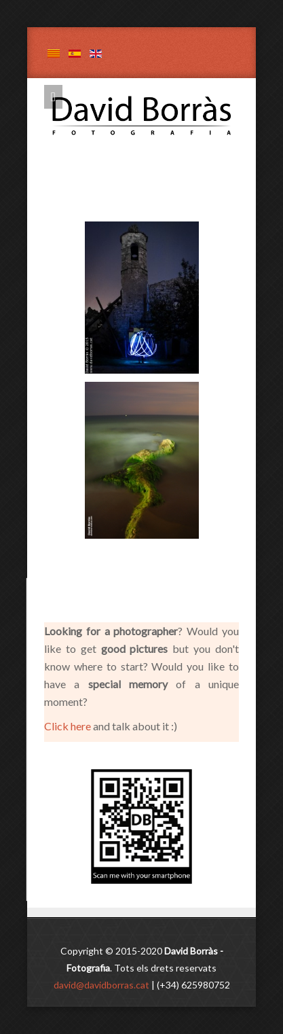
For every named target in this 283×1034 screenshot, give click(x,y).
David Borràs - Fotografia (152, 92)
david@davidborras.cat (101, 985)
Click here (68, 725)
